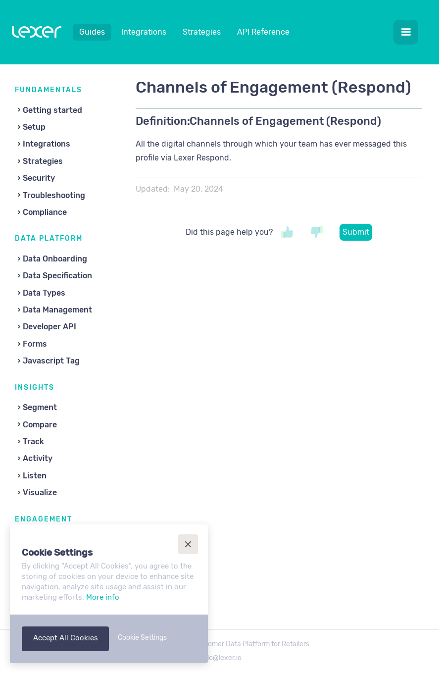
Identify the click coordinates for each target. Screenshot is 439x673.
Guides (92, 32)
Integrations (143, 32)
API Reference (263, 32)
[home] (36, 34)
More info (102, 597)
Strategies (202, 32)
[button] (406, 32)
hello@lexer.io (219, 658)
